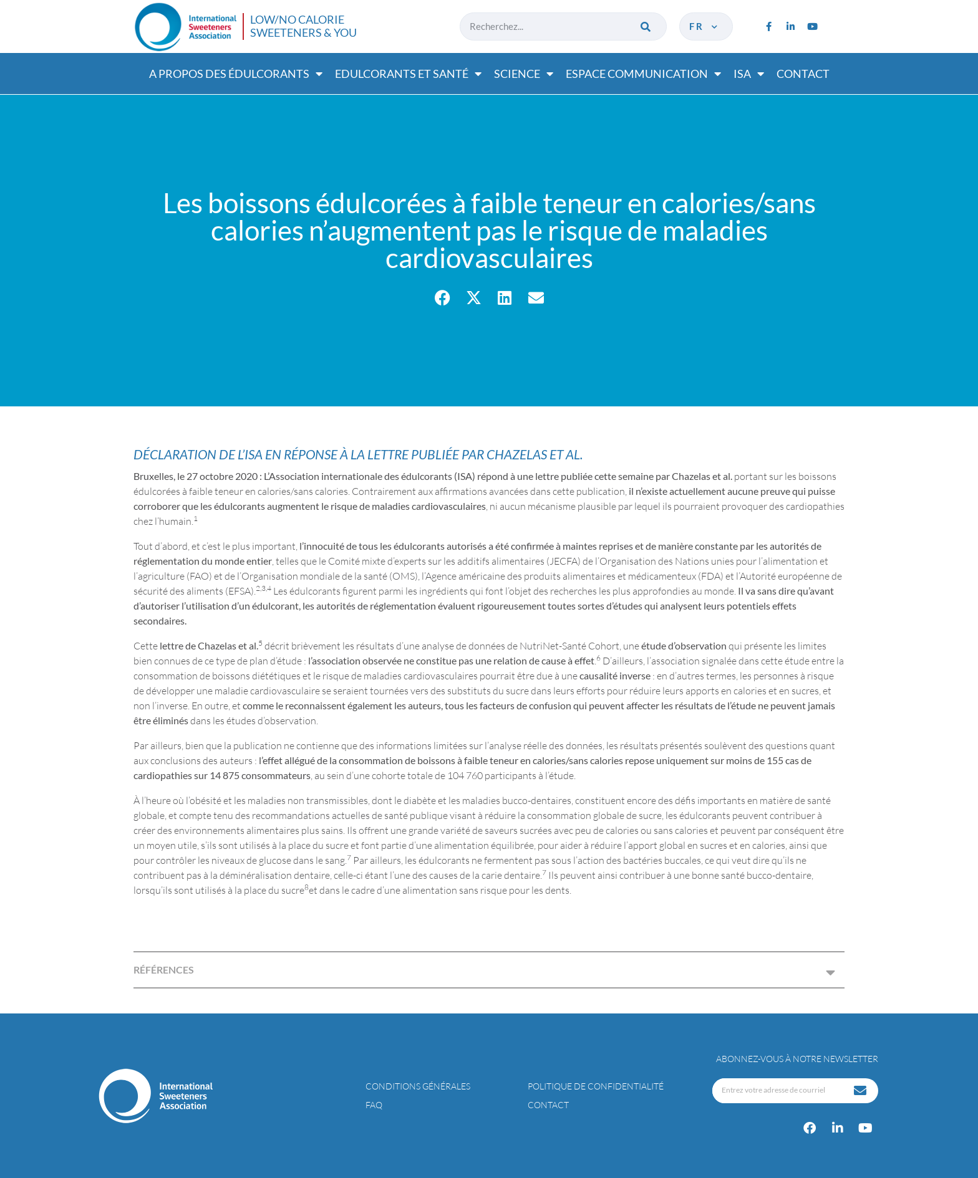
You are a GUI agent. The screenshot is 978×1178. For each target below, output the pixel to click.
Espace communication (643, 73)
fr (704, 26)
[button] (442, 298)
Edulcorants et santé (408, 73)
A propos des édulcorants (235, 73)
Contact (803, 73)
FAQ (374, 1104)
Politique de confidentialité (596, 1086)
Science (523, 73)
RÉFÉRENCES (163, 969)
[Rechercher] (646, 26)
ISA (749, 73)
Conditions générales (418, 1086)
